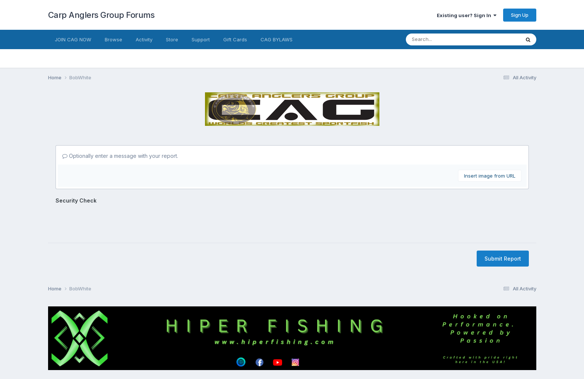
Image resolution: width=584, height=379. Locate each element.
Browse (113, 39)
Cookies (309, 352)
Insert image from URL (489, 176)
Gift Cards (235, 39)
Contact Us (278, 352)
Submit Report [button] (502, 229)
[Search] (438, 39)
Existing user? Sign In (466, 15)
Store (172, 39)
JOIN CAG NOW (73, 39)
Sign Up (519, 15)
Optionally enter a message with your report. (120, 156)
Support (201, 39)
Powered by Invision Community (292, 368)
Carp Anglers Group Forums (101, 15)
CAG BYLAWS (277, 39)
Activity (144, 39)
